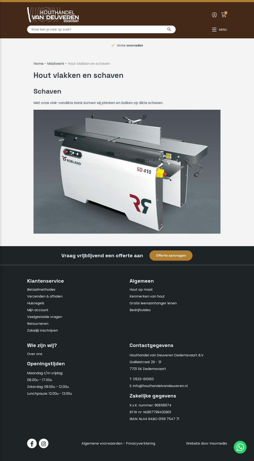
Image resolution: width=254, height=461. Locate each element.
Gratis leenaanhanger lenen (153, 303)
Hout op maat (141, 289)
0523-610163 (143, 379)
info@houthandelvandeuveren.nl (160, 385)
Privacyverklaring (140, 443)
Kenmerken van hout (147, 296)
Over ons (34, 353)
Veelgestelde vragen (44, 316)
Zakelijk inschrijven (42, 330)
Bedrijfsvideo (140, 310)
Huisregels (35, 303)
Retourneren (37, 323)
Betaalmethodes (41, 289)
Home (39, 63)
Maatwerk (55, 63)
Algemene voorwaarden (102, 443)
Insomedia (218, 443)
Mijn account (37, 310)
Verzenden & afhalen (45, 296)
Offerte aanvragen (171, 255)
